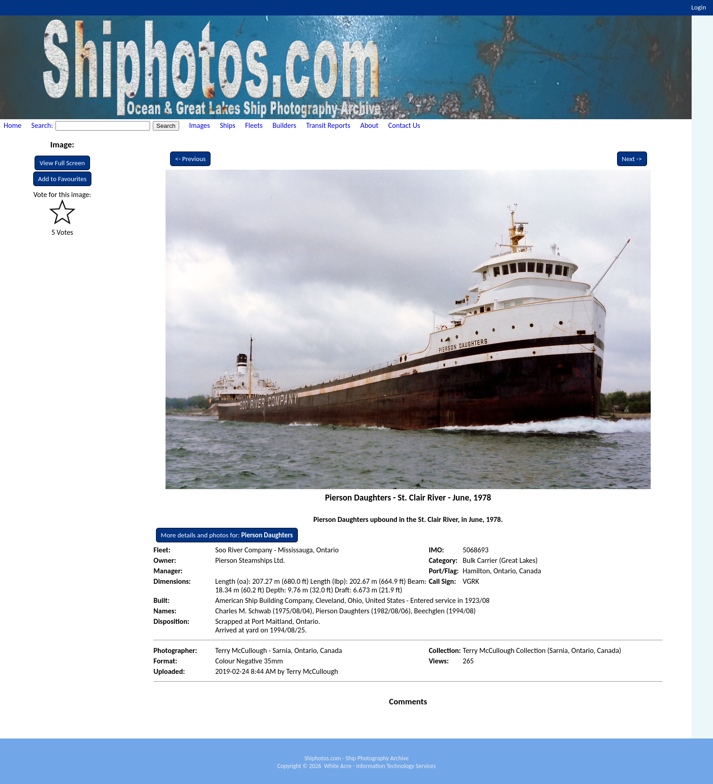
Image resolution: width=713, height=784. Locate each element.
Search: (43, 125)
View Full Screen (62, 163)
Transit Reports (328, 125)
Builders (284, 125)
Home (12, 125)
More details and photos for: (227, 535)
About (369, 125)
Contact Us (404, 125)
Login (698, 7)
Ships (227, 125)
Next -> (632, 159)
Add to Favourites (62, 179)
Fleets (253, 125)
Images (199, 125)
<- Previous (190, 159)
